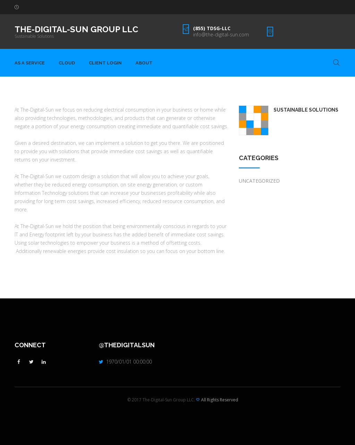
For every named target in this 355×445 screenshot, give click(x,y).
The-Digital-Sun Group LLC (76, 29)
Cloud (67, 63)
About (144, 63)
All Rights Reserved (219, 400)
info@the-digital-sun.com (221, 34)
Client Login (105, 63)
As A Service (30, 63)
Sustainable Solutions (34, 36)
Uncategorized (259, 180)
